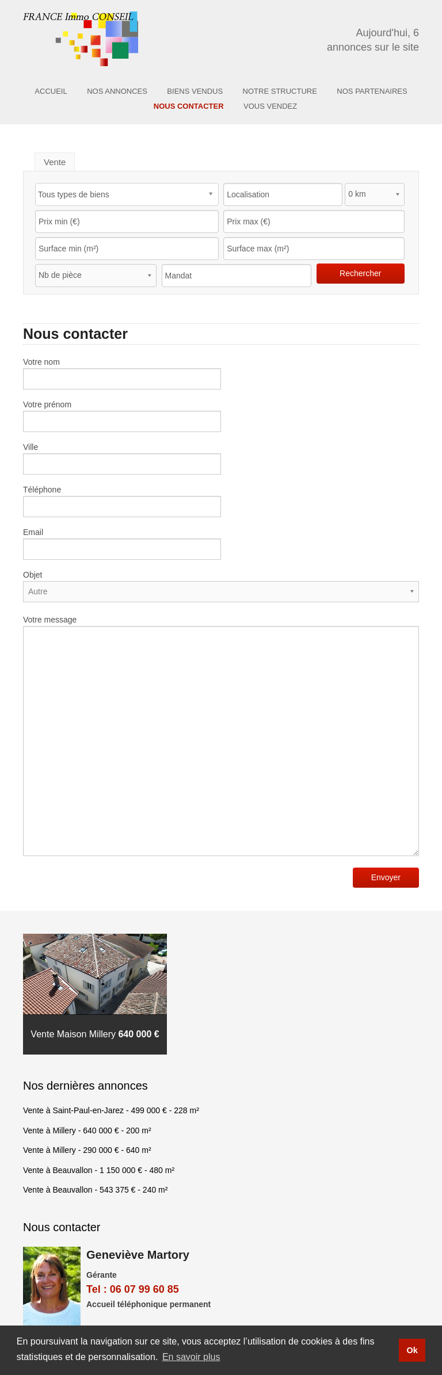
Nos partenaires (372, 91)
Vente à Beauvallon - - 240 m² (95, 1189)
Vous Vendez (270, 106)
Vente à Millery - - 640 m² (87, 1150)
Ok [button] (411, 1350)
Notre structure (280, 91)
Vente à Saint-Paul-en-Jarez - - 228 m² (111, 1110)
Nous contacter (189, 106)
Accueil (51, 91)
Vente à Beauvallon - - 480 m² (98, 1170)
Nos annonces (117, 91)
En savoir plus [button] (191, 1357)
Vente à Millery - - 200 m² (87, 1130)
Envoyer (386, 877)
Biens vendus (195, 91)
